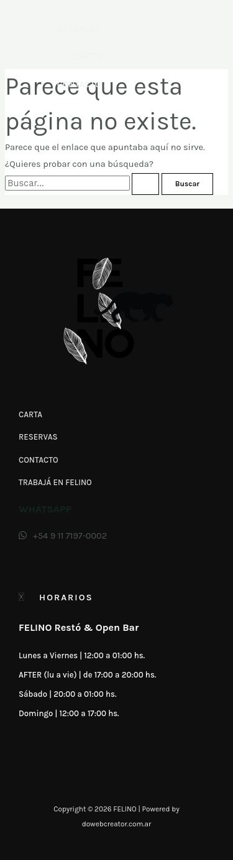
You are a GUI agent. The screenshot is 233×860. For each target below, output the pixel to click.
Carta (88, 56)
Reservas (79, 29)
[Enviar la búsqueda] (145, 184)
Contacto (79, 84)
